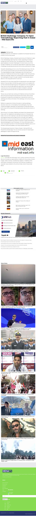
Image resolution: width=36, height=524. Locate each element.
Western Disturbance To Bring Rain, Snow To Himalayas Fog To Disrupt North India (17, 287)
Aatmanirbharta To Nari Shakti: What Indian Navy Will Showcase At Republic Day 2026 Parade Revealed (16, 352)
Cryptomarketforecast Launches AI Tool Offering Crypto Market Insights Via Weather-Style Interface (16, 245)
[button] (18, 1)
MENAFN (3, 54)
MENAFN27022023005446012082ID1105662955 (13, 137)
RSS (6, 509)
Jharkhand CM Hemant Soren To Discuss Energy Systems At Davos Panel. (17, 417)
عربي (15, 1)
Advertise (4, 487)
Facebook (7, 502)
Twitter (7, 503)
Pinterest (7, 506)
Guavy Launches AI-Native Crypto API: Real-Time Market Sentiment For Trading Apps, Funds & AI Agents (17, 250)
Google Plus (8, 505)
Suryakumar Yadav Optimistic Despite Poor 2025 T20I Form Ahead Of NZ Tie (17, 374)
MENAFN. (7, 513)
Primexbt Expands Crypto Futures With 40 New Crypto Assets (10, 243)
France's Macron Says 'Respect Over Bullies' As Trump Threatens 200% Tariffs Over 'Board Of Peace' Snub (16, 330)
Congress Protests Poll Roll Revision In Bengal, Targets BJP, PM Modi (17, 396)
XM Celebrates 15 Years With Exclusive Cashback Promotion (10, 248)
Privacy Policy (4, 484)
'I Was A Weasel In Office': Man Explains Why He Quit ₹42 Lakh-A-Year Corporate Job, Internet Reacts (17, 308)
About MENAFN (5, 488)
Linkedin (7, 508)
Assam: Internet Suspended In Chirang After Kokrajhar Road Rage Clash (17, 461)
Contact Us (4, 485)
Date (2, 48)
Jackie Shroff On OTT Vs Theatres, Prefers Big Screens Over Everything (17, 439)
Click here (9, 477)
